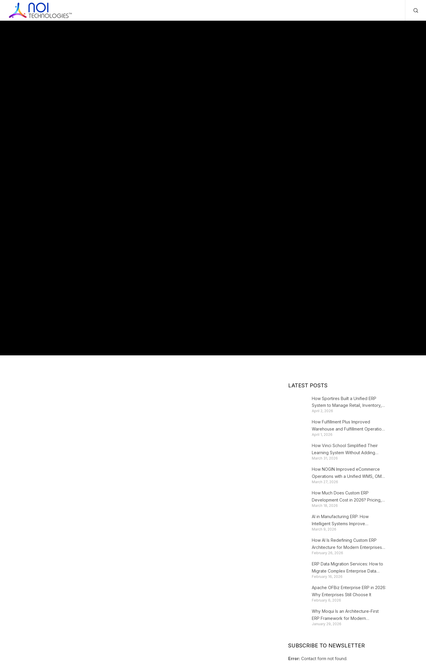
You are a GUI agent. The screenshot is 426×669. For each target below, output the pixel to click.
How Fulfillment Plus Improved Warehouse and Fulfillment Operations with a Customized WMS (349, 426)
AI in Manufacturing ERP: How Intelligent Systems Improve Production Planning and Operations (347, 520)
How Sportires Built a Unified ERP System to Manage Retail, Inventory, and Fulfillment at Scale (347, 402)
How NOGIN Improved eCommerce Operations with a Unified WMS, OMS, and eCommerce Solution (348, 473)
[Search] (412, 10)
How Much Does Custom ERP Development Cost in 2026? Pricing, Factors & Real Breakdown (347, 497)
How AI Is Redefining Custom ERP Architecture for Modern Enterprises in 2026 (347, 544)
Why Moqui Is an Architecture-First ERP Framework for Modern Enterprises (345, 615)
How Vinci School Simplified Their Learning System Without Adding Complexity (345, 449)
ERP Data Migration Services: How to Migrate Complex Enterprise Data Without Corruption (347, 568)
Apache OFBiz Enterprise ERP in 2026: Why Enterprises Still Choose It (349, 591)
